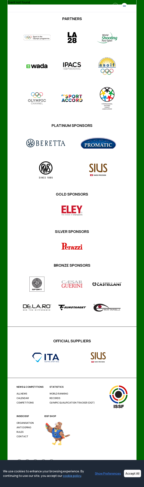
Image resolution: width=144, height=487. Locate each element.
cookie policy (72, 476)
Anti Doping (23, 427)
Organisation (25, 423)
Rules (19, 432)
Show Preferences (108, 473)
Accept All (132, 473)
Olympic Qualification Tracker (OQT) (72, 402)
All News (21, 393)
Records (55, 398)
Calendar (22, 398)
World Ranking (59, 393)
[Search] (115, 6)
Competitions (25, 402)
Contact (22, 436)
